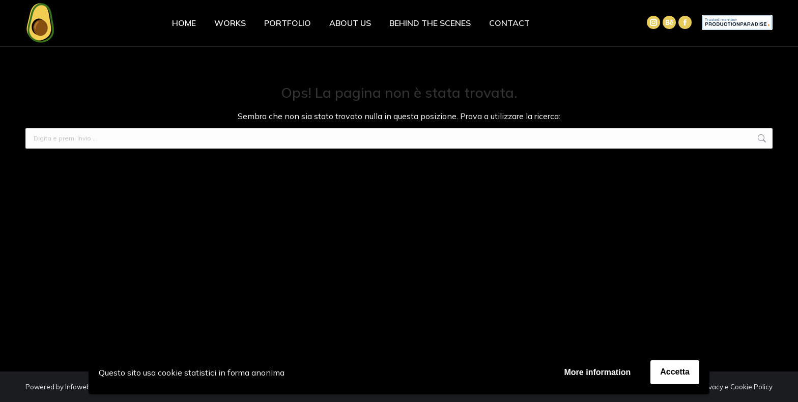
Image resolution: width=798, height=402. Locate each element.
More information (597, 372)
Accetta (675, 371)
